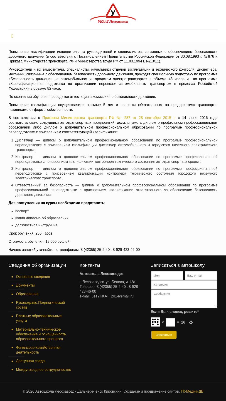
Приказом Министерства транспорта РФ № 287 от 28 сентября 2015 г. (108, 118)
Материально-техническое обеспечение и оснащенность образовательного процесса (41, 334)
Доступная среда (30, 361)
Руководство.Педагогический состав (40, 305)
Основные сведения (33, 277)
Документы (25, 285)
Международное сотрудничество (43, 369)
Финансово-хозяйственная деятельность (38, 350)
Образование (27, 294)
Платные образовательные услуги (38, 318)
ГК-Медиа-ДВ (192, 391)
